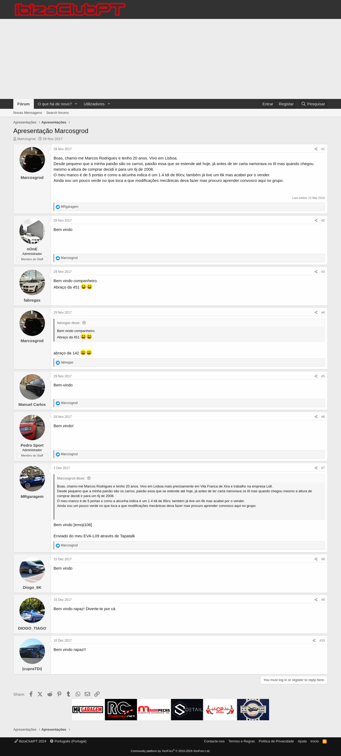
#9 (323, 600)
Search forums (57, 113)
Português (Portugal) (68, 741)
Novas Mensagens (27, 113)
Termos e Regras (241, 741)
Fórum (23, 104)
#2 (323, 220)
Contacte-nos (214, 741)
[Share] (316, 149)
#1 (323, 149)
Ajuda (302, 741)
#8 (323, 559)
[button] (76, 104)
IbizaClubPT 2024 (30, 741)
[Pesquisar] (313, 104)
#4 (323, 312)
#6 (323, 417)
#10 (322, 640)
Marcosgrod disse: (71, 478)
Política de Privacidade (276, 741)
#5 (323, 376)
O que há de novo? (55, 104)
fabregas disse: (68, 323)
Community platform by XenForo (170, 751)
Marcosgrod (26, 139)
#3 (323, 272)
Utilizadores (94, 104)
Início (314, 741)
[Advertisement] (170, 59)
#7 (323, 468)
